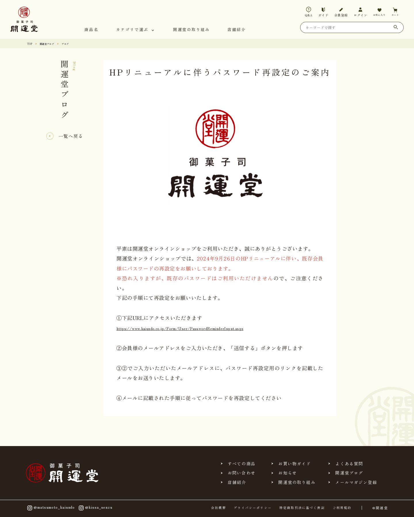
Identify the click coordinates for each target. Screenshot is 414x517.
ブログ (74, 43)
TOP (30, 43)
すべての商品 (242, 464)
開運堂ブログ (52, 43)
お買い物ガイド (294, 464)
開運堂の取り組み (191, 30)
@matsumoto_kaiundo (50, 508)
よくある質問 (349, 464)
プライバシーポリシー (253, 507)
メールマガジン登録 (356, 482)
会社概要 (218, 507)
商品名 (91, 30)
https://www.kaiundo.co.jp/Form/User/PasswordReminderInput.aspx (200, 327)
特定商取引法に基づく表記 (302, 507)
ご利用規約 (342, 507)
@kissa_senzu (94, 508)
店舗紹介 (236, 30)
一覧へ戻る (71, 136)
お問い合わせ (242, 473)
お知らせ (287, 473)
